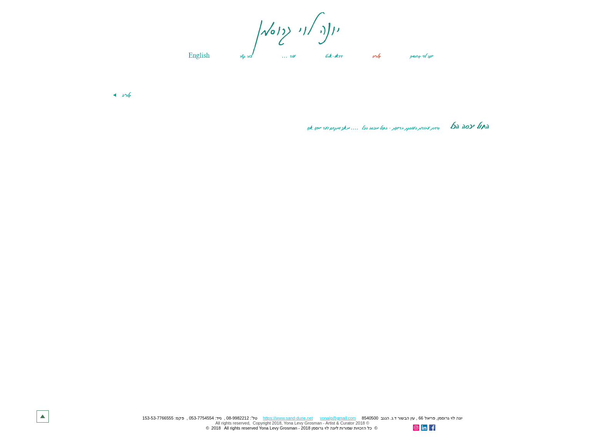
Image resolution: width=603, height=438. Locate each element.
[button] (278, 56)
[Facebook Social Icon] (432, 428)
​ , (314, 418)
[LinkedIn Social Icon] (424, 428)
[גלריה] (126, 95)
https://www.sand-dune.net (288, 418)
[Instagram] (416, 428)
